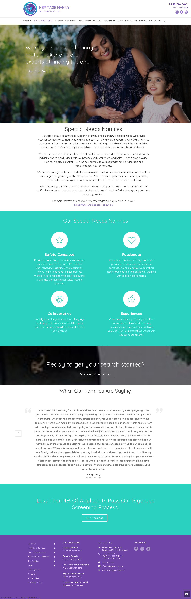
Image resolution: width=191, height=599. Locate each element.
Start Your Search (39, 71)
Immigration (131, 21)
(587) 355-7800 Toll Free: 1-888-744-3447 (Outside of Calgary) (115, 556)
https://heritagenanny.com (113, 570)
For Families (109, 21)
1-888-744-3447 (178, 4)
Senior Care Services (65, 21)
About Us (27, 21)
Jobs (120, 21)
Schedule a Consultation (95, 374)
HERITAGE (54, 7)
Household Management (90, 21)
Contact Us (154, 21)
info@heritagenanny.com (112, 566)
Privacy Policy (35, 582)
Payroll (143, 21)
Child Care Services (43, 21)
